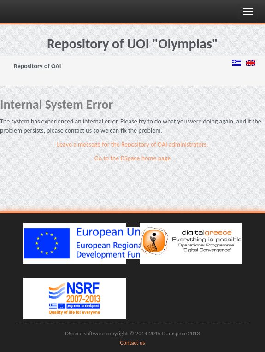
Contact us (132, 342)
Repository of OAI (37, 66)
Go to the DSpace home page (132, 158)
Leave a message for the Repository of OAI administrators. (132, 144)
